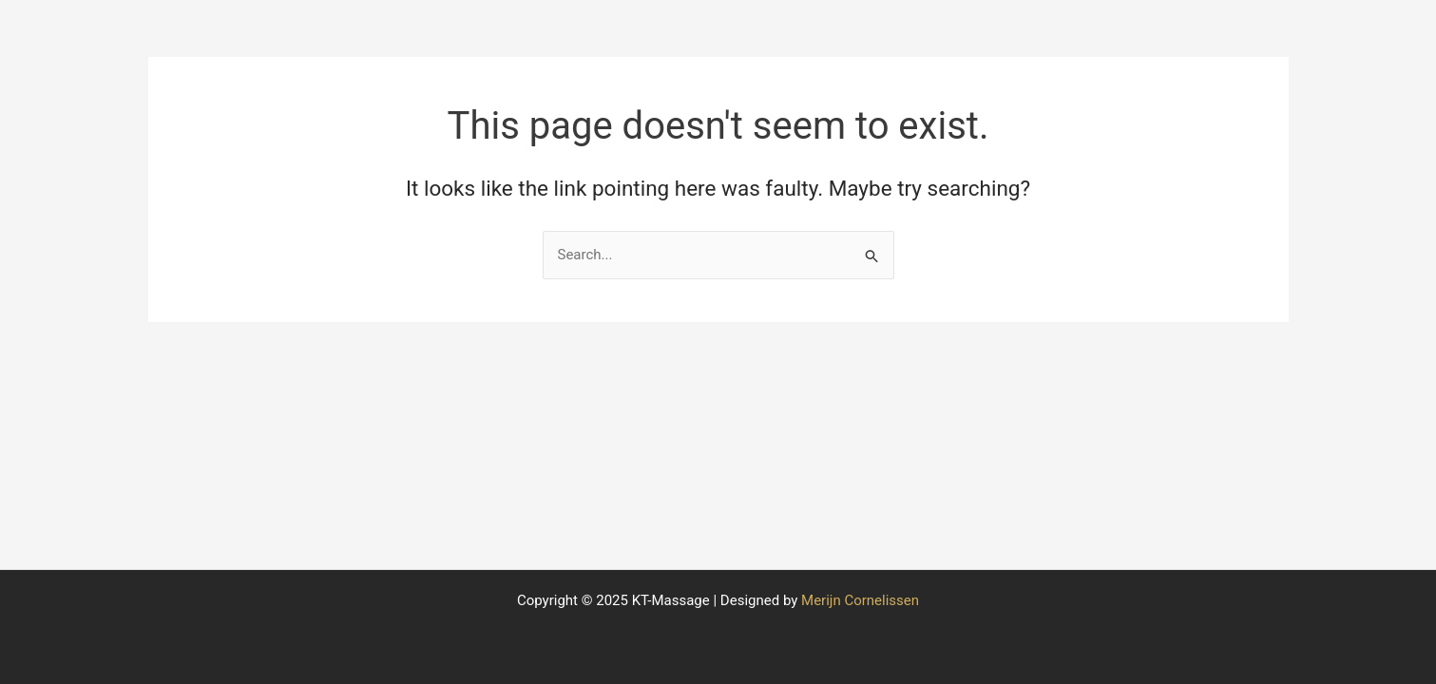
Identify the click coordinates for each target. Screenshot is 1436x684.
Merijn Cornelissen (860, 600)
